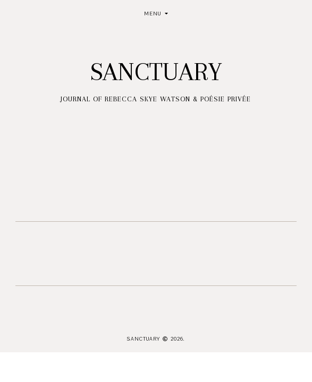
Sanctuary (156, 71)
